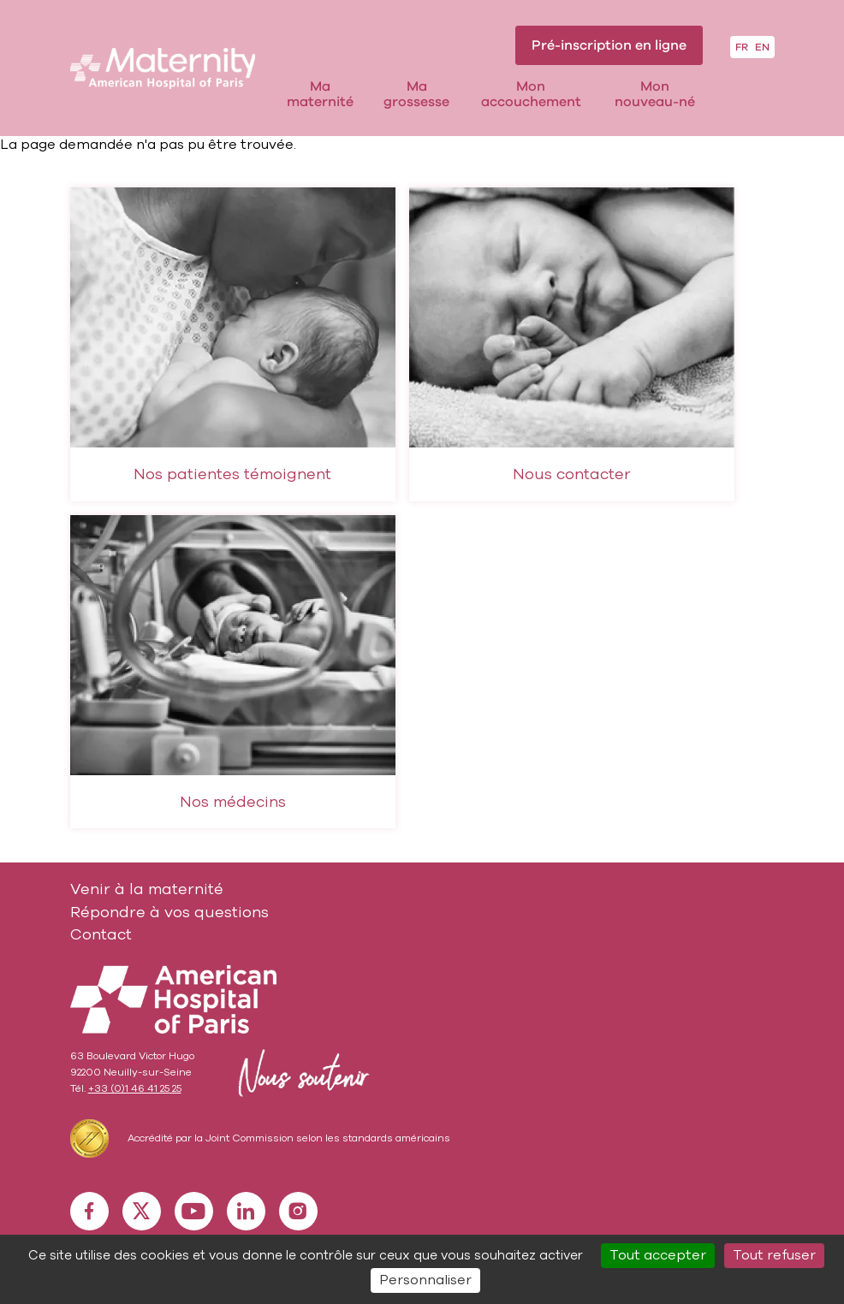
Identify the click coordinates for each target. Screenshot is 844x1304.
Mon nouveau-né (655, 94)
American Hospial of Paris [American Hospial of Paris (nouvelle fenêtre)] (173, 999)
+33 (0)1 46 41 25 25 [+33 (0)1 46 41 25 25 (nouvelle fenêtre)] (134, 1088)
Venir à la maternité (146, 889)
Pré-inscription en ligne (609, 45)
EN (762, 47)
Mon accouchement (531, 94)
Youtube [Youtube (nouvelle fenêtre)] (193, 1210)
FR (741, 47)
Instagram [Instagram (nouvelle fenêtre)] (297, 1210)
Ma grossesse (416, 94)
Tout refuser (774, 1255)
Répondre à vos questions (169, 912)
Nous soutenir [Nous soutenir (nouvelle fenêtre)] (300, 1073)
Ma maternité (320, 94)
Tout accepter (657, 1255)
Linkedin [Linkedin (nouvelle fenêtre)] (245, 1210)
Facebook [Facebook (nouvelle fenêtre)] (89, 1210)
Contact (101, 934)
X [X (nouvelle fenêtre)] (141, 1210)
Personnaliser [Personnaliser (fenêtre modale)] (425, 1280)
